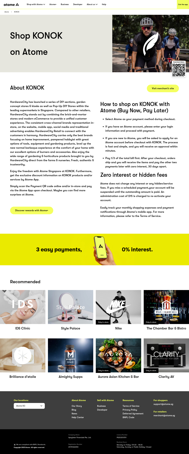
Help (104, 4)
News (74, 413)
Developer (77, 4)
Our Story (77, 406)
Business (65, 4)
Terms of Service (131, 406)
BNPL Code (128, 417)
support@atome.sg (163, 404)
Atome (7, 12)
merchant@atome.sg (164, 415)
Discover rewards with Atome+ (31, 210)
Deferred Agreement (133, 413)
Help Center (78, 417)
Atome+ (53, 4)
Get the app (183, 4)
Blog (74, 410)
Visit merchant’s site (163, 88)
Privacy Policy (130, 410)
